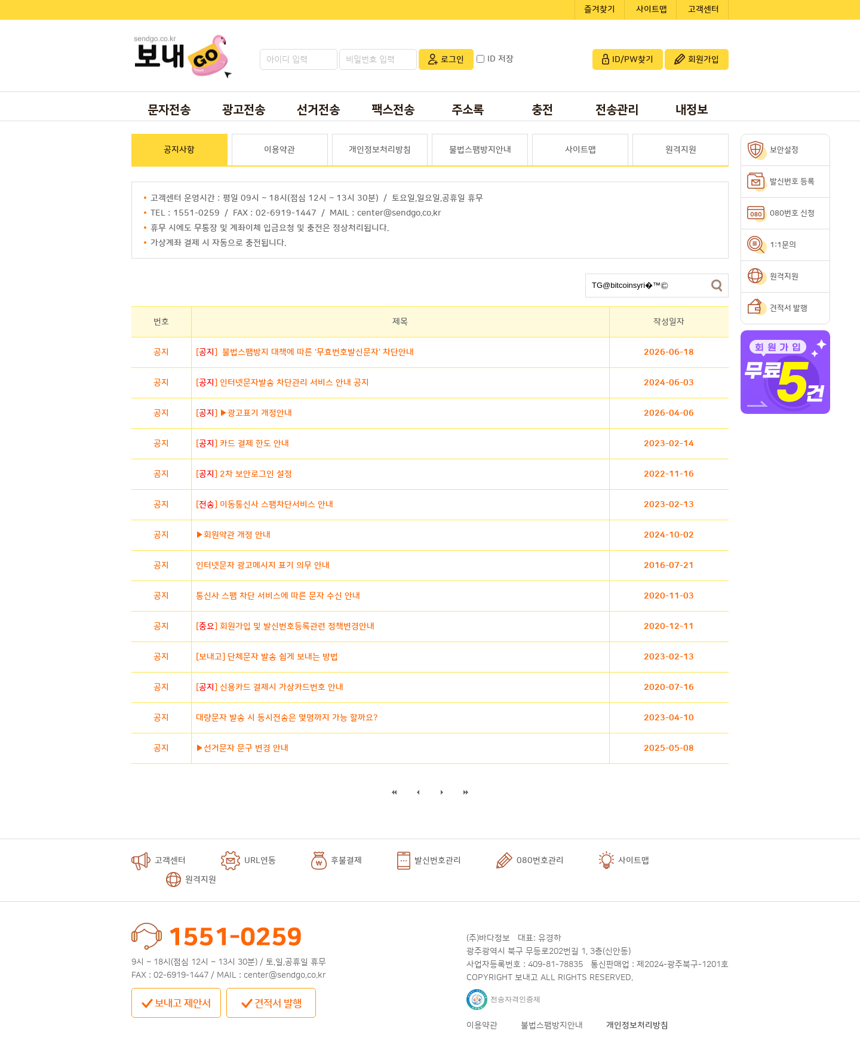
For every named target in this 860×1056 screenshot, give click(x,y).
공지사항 (179, 150)
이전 (418, 792)
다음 (442, 792)
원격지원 (680, 150)
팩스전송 (392, 109)
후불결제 (336, 860)
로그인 (446, 59)
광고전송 (243, 109)
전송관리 (616, 109)
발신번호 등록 (792, 181)
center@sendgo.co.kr (285, 975)
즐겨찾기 (599, 9)
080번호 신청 (792, 213)
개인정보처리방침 (380, 150)
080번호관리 (530, 860)
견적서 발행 (271, 1003)
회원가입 (696, 59)
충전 (542, 109)
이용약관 (279, 150)
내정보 (691, 109)
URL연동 (248, 860)
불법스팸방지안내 (480, 150)
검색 (717, 285)
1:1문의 (783, 245)
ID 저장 (495, 59)
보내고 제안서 (176, 1003)
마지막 (466, 792)
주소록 (468, 109)
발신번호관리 (429, 860)
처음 (394, 792)
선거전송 (318, 109)
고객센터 (703, 9)
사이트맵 (651, 9)
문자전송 (169, 109)
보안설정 (784, 150)
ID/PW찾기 (627, 59)
